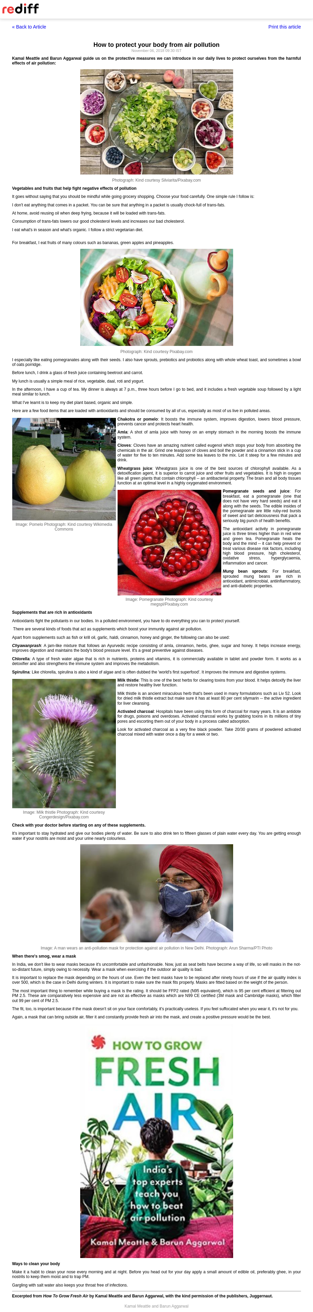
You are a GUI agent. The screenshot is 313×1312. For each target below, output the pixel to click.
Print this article (284, 27)
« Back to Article (29, 27)
